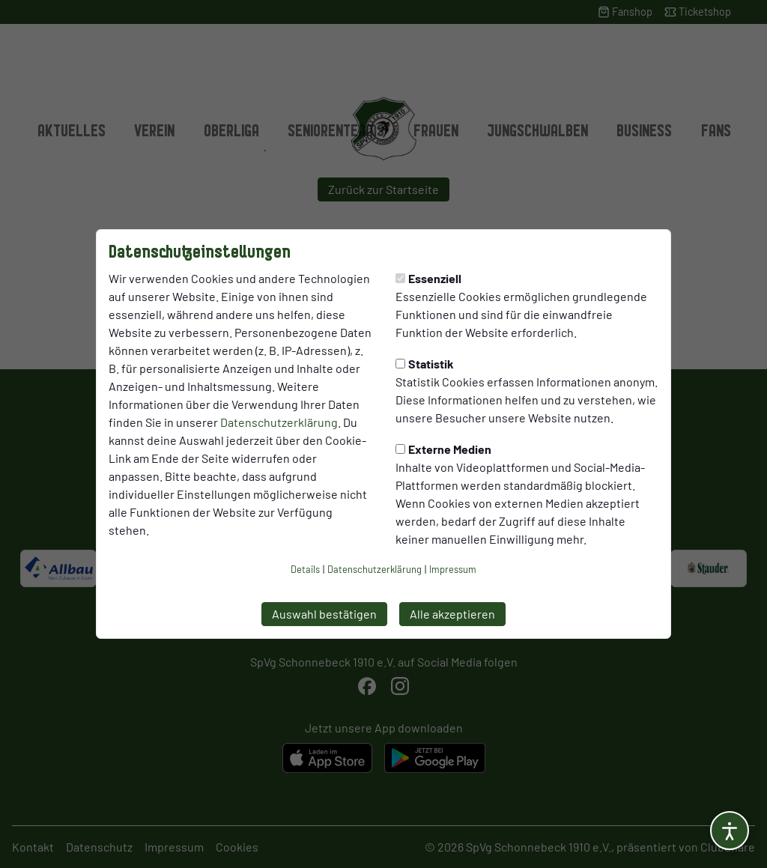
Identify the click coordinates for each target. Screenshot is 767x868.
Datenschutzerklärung (279, 422)
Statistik (424, 363)
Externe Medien (443, 449)
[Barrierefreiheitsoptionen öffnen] (729, 830)
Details (305, 569)
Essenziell (428, 278)
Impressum (452, 569)
